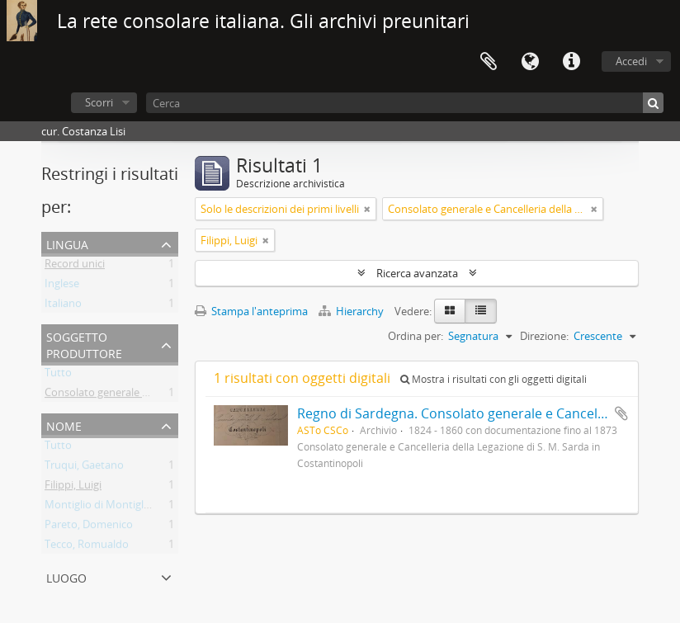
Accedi (631, 61)
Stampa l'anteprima (251, 311)
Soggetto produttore (84, 343)
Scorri (99, 102)
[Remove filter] (367, 209)
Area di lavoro (488, 62)
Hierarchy (352, 311)
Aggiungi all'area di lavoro (621, 413)
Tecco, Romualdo (87, 547)
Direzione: (544, 335)
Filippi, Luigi (73, 487)
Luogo (66, 576)
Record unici (75, 266)
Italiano (63, 306)
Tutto (58, 375)
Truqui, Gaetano (84, 467)
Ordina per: (415, 335)
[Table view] (481, 311)
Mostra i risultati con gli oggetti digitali (493, 379)
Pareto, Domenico (89, 527)
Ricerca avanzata (417, 273)
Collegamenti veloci (571, 62)
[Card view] (449, 311)
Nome (64, 424)
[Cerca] (404, 102)
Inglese (62, 286)
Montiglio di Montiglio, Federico (122, 507)
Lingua (529, 62)
